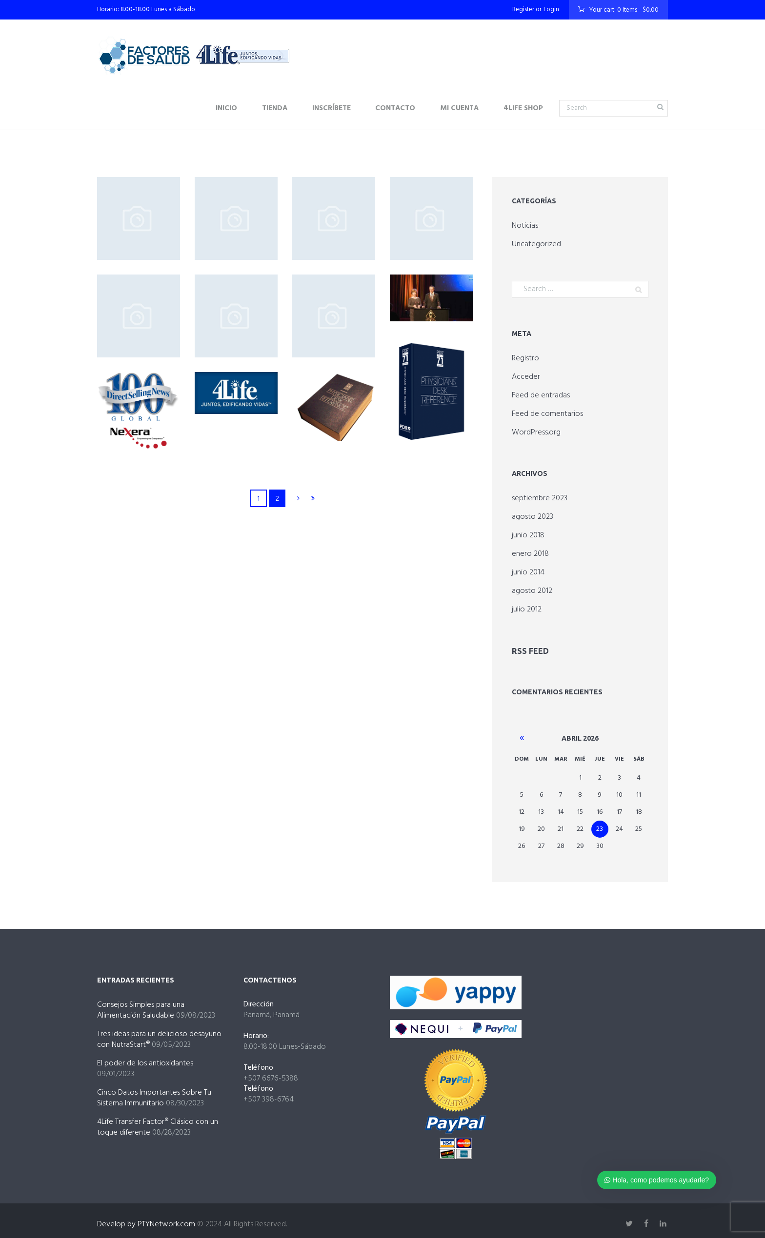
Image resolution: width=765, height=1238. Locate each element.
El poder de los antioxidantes (145, 1062)
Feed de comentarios (547, 414)
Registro (525, 358)
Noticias (525, 225)
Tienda (274, 108)
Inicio (226, 108)
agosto (532, 517)
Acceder (526, 377)
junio (528, 535)
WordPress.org (536, 432)
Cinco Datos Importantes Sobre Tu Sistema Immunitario (154, 1096)
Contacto (395, 108)
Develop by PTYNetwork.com (146, 1223)
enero (530, 554)
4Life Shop (523, 108)
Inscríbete (331, 108)
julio (527, 609)
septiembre (539, 498)
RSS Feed (528, 650)
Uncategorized (536, 244)
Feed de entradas (541, 395)
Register (523, 9)
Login (551, 9)
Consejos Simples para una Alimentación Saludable (140, 1009)
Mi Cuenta (459, 108)
